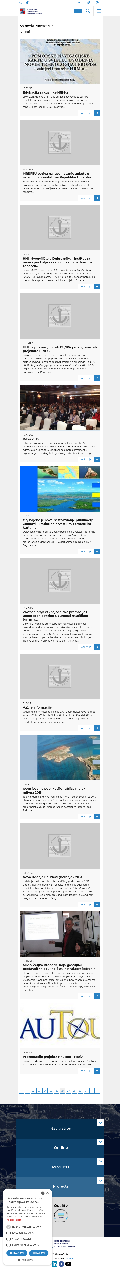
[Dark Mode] (27, 3)
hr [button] (77, 11)
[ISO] (60, 1217)
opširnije (90, 113)
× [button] (47, 1193)
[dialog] (27, 1227)
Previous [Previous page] (27, 1091)
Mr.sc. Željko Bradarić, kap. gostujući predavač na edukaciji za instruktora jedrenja (59, 967)
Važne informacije (37, 707)
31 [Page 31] (86, 1090)
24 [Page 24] (45, 1090)
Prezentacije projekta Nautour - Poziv (53, 1057)
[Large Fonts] (20, 3)
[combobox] (43, 1193)
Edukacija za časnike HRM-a (45, 92)
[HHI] (32, 11)
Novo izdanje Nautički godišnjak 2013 (52, 877)
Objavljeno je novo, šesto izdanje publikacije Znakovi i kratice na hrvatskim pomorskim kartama (58, 523)
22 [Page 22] (33, 1090)
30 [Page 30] (80, 1090)
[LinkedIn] (54, 1264)
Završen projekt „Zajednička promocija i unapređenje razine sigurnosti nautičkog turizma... (55, 615)
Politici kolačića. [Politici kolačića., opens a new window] (14, 1219)
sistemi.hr (70, 1259)
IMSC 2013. (31, 439)
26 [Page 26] (57, 1090)
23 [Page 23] (39, 1090)
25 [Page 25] (51, 1090)
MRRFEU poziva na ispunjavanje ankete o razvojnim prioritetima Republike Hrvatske (57, 175)
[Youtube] (67, 1264)
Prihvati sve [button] (17, 1253)
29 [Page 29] (74, 1090)
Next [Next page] (92, 1091)
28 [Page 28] (68, 1090)
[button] (27, 1260)
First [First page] (21, 1091)
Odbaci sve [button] (39, 1253)
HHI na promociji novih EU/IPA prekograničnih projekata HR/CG (60, 349)
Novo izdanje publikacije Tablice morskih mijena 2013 (56, 790)
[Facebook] (61, 1264)
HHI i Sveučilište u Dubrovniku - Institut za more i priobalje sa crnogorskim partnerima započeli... (58, 262)
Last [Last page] (97, 1091)
